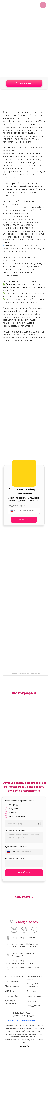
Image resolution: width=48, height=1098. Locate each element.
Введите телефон (16, 506)
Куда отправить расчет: (16, 847)
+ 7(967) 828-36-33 (27, 922)
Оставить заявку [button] (24, 83)
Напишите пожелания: (15, 830)
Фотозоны (31, 991)
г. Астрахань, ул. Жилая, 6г (23, 937)
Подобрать (24, 872)
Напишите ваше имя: (15, 859)
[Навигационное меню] (43, 5)
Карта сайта (24, 1046)
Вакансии (31, 1001)
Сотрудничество (34, 1006)
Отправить (23, 520)
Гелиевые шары (34, 996)
